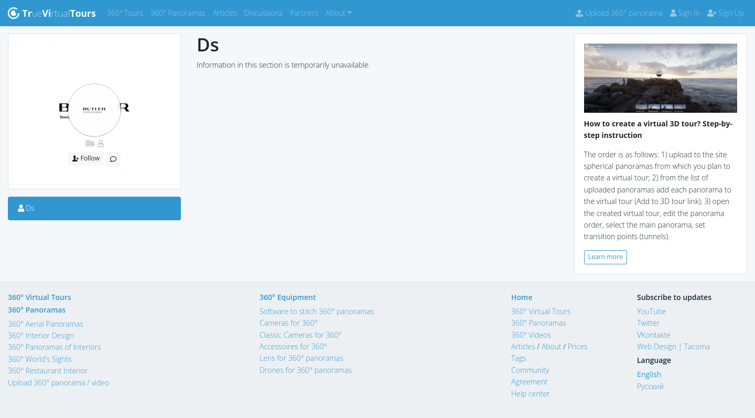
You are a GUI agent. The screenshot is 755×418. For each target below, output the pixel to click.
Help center (530, 394)
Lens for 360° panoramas (301, 358)
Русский (650, 386)
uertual (51, 13)
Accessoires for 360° (293, 346)
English (649, 374)
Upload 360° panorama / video (59, 383)
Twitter (648, 323)
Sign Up (725, 13)
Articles (227, 12)
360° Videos (531, 335)
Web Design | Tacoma (673, 346)
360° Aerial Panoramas (45, 324)
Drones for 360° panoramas (306, 370)
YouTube (651, 311)
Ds (89, 143)
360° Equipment (288, 297)
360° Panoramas (179, 12)
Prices (578, 346)
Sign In (685, 13)
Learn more (605, 256)
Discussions (265, 12)
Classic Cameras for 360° (300, 335)
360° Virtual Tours (39, 297)
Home (522, 297)
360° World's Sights (40, 359)
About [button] (336, 13)
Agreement (529, 382)
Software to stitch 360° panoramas (317, 311)
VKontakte (654, 335)
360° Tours (127, 12)
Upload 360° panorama (619, 13)
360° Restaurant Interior (48, 371)
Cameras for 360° (289, 323)
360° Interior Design (41, 335)
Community (530, 370)
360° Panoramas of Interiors (54, 347)
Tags (518, 358)
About (552, 346)
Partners (306, 12)
